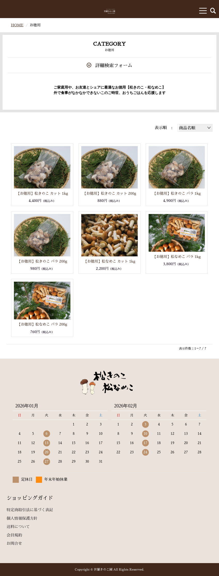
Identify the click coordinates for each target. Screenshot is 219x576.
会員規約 (14, 535)
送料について (18, 526)
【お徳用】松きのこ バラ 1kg (177, 193)
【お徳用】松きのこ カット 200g (109, 193)
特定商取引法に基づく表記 (29, 510)
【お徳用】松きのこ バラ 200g (42, 261)
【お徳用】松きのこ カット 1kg (42, 193)
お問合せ (14, 543)
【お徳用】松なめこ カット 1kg (109, 261)
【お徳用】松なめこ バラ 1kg (177, 256)
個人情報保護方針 (21, 518)
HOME (17, 25)
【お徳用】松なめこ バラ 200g (42, 324)
